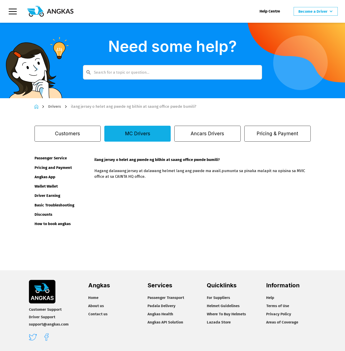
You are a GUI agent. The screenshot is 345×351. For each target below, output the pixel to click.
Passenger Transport (166, 298)
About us (96, 306)
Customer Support (45, 309)
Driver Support (42, 317)
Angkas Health (160, 314)
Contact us (98, 314)
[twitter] (33, 337)
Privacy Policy (278, 314)
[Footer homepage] (42, 292)
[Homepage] (50, 11)
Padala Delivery (161, 306)
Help (270, 298)
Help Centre (270, 11)
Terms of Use (277, 306)
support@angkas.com (49, 324)
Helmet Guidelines (223, 306)
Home (93, 298)
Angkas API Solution (165, 322)
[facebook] (46, 337)
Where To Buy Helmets (226, 314)
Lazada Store (219, 322)
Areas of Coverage (282, 322)
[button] (316, 11)
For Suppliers (218, 298)
